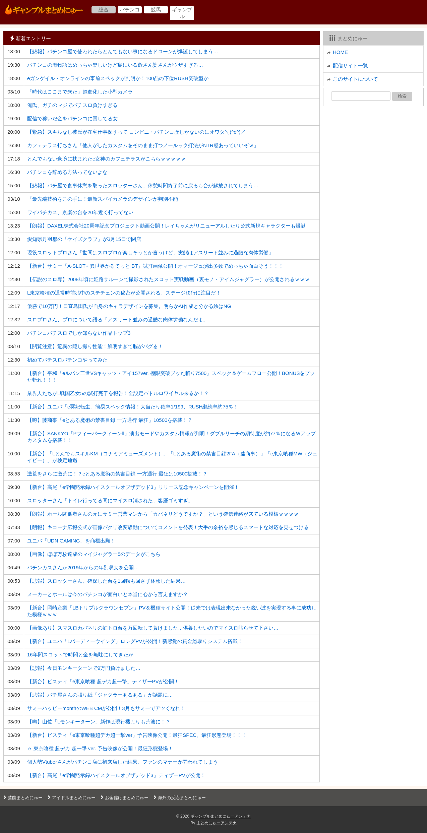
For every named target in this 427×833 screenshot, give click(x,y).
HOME (340, 52)
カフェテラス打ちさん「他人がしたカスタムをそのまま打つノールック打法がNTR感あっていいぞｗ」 (143, 145)
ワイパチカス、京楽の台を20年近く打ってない (80, 212)
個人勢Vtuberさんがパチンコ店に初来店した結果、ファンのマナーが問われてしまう (122, 762)
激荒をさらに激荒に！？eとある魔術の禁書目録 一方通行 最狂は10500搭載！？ (117, 473)
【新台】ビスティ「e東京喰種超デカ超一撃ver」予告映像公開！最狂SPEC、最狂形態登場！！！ (137, 735)
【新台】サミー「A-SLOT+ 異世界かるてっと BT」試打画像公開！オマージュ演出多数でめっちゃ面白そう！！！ (155, 266)
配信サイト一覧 (350, 65)
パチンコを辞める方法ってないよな (67, 172)
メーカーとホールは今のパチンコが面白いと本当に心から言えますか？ (107, 594)
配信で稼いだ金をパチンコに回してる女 (72, 118)
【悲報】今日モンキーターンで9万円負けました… (83, 668)
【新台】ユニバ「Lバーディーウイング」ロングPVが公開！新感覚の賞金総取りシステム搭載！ (135, 641)
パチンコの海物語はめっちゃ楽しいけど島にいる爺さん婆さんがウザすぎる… (115, 65)
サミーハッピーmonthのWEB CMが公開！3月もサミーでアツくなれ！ (106, 708)
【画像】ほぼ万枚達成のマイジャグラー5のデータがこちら (94, 554)
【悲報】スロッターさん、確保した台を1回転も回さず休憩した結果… (106, 581)
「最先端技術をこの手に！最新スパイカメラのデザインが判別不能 (102, 199)
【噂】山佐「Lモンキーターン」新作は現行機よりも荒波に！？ (99, 721)
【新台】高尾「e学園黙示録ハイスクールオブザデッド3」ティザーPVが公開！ (116, 775)
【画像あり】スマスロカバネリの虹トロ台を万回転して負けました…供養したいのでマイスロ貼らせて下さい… (153, 628)
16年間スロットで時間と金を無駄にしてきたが (80, 654)
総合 (104, 9)
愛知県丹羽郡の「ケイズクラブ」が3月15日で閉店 (84, 239)
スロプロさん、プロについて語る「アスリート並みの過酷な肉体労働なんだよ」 (117, 319)
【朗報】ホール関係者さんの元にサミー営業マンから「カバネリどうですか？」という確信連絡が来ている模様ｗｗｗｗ (163, 514)
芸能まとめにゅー (22, 797)
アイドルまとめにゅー (71, 797)
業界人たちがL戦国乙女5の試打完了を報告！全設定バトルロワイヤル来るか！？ (118, 393)
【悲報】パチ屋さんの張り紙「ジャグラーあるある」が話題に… (100, 695)
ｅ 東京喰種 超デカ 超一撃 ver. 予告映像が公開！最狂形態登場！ (100, 748)
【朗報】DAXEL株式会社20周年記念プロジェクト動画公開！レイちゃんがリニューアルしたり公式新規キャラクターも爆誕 (166, 226)
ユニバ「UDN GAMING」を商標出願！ (71, 540)
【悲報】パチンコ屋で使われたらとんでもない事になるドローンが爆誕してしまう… (122, 51)
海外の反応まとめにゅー (179, 797)
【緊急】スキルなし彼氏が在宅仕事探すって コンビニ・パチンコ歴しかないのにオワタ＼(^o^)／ (136, 132)
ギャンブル (182, 13)
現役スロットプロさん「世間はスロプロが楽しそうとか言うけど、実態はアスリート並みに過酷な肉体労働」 (150, 252)
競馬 (156, 9)
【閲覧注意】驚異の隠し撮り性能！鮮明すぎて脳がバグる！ (95, 346)
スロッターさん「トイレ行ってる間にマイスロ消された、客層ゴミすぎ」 (110, 500)
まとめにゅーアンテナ (216, 823)
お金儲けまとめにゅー (123, 797)
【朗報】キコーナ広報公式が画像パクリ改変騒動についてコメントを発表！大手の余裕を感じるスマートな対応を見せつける (168, 527)
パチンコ (130, 9)
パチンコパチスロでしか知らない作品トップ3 (78, 333)
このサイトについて (355, 79)
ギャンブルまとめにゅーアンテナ (220, 816)
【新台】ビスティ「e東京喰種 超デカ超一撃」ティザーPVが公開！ (103, 681)
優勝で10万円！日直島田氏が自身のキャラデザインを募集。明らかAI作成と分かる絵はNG (129, 306)
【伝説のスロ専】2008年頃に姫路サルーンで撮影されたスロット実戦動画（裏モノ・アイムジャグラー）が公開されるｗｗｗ (168, 279)
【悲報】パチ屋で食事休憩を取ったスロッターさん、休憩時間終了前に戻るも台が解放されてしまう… (142, 185)
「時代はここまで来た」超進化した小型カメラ (80, 91)
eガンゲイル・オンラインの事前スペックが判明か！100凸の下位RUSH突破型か (117, 78)
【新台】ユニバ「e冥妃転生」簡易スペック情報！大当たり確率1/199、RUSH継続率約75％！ (132, 406)
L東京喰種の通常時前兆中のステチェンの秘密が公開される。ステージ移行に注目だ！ (124, 293)
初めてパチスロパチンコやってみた (67, 360)
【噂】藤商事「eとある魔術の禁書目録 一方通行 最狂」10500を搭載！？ (109, 420)
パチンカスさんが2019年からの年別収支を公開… (83, 567)
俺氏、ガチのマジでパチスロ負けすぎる (72, 105)
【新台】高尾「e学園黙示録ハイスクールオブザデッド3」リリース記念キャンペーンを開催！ (133, 487)
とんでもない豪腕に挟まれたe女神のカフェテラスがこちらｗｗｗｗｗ (106, 159)
